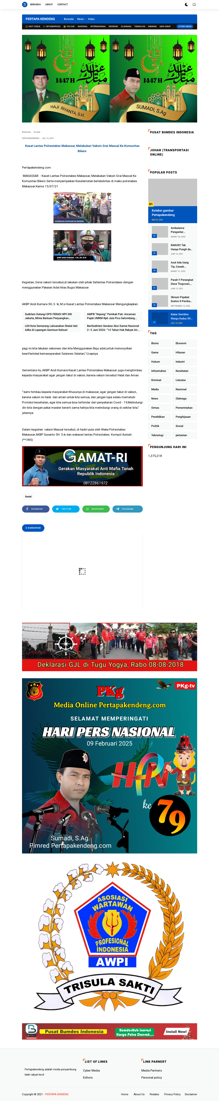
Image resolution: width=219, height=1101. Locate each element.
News (80, 19)
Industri (180, 361)
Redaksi (154, 1094)
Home (124, 1094)
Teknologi (139, 26)
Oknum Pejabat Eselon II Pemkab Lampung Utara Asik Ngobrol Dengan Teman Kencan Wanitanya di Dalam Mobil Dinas (182, 299)
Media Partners (151, 1070)
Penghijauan (183, 416)
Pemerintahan (184, 407)
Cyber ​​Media (91, 1070)
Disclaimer (191, 1094)
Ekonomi (113, 26)
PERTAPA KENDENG (40, 19)
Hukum (155, 361)
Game (154, 352)
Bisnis (155, 343)
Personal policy (151, 1077)
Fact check (33, 26)
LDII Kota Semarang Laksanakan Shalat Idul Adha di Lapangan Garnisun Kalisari (51, 328)
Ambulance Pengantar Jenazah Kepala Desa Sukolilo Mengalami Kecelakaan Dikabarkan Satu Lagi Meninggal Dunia (180, 230)
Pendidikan (158, 416)
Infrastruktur (158, 371)
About (49, 4)
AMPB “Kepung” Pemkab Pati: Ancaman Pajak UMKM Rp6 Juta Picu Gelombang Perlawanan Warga (111, 316)
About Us (139, 1094)
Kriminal (156, 380)
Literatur (181, 380)
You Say (69, 26)
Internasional (98, 26)
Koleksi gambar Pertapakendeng (163, 213)
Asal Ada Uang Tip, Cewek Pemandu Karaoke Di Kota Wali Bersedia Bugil (182, 265)
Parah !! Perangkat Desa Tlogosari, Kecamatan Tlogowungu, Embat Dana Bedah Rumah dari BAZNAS (182, 282)
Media (155, 389)
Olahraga (126, 26)
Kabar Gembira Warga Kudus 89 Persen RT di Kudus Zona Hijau (181, 317)
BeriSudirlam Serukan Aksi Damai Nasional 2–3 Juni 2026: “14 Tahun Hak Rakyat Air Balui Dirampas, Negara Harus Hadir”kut (113, 328)
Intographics (51, 26)
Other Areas (185, 26)
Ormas (155, 407)
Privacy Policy (172, 1094)
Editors (88, 1077)
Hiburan (152, 26)
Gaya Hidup (165, 26)
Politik (155, 426)
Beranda (35, 4)
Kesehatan (182, 371)
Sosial (37, 132)
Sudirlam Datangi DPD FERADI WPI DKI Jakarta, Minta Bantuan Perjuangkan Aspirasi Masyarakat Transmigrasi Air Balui (51, 316)
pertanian (181, 435)
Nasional (83, 26)
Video (91, 19)
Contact (62, 4)
